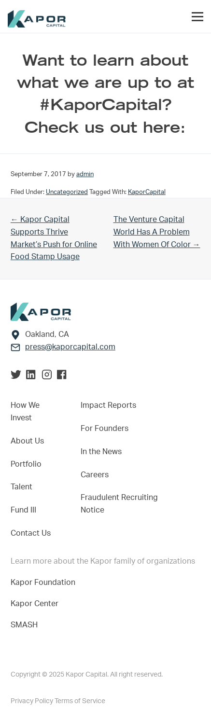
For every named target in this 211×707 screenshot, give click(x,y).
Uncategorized (67, 192)
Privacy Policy (33, 701)
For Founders (104, 428)
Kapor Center (36, 604)
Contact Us (31, 533)
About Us (27, 441)
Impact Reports (108, 405)
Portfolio (26, 464)
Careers (95, 475)
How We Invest (25, 412)
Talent (21, 487)
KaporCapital (147, 192)
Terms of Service (80, 701)
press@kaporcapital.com (70, 347)
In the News (101, 452)
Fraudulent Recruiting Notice (119, 504)
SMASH (24, 625)
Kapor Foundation (45, 582)
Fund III (23, 510)
